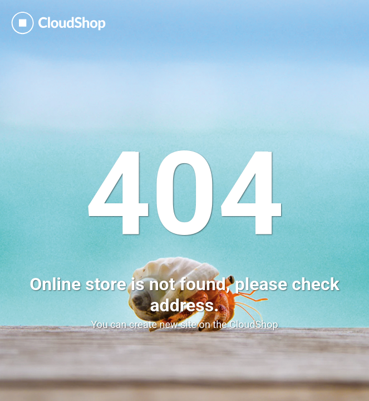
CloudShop (253, 324)
